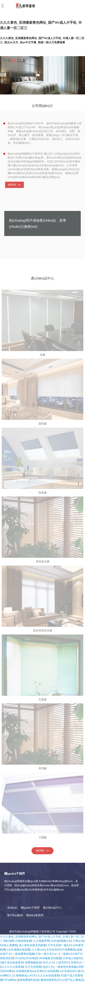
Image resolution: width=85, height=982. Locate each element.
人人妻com (38, 949)
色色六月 (48, 966)
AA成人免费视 (8, 945)
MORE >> (14, 184)
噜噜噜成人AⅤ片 (26, 975)
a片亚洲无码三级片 (71, 971)
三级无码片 (62, 962)
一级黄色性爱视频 (66, 966)
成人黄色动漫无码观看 (32, 945)
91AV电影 (31, 958)
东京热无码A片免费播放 (60, 949)
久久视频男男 (41, 940)
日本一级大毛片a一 (47, 953)
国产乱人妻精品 (73, 979)
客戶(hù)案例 (15, 915)
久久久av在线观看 (48, 975)
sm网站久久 (7, 975)
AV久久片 (48, 962)
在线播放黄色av (25, 971)
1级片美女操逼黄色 (11, 962)
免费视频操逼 (33, 962)
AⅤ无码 (19, 958)
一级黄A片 (66, 953)
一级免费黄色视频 (23, 953)
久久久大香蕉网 (13, 966)
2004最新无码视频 (50, 958)
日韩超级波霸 (23, 940)
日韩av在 (78, 940)
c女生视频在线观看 (18, 949)
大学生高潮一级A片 (59, 945)
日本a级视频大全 (61, 940)
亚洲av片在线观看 (47, 971)
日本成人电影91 (72, 958)
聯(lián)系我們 (34, 915)
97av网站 (10, 979)
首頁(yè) (12, 907)
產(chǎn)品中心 (52, 907)
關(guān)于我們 (30, 907)
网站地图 (8, 940)
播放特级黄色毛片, (51, 979)
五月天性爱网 (33, 966)
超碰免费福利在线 (28, 979)
